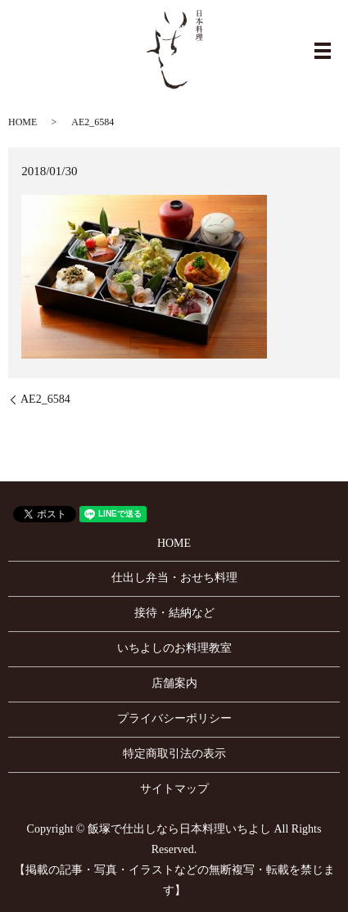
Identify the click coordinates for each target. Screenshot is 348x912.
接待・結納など (174, 613)
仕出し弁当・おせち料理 (174, 577)
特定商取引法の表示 (174, 753)
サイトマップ (174, 789)
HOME (22, 122)
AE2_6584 (45, 399)
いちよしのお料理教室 (174, 648)
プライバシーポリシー (174, 718)
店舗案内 (174, 683)
